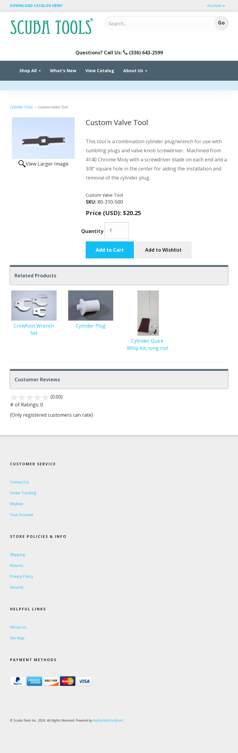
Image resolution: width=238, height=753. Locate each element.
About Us (135, 70)
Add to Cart (110, 250)
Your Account (21, 514)
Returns (16, 565)
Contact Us (19, 482)
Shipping (17, 554)
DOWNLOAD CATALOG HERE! (36, 5)
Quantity (92, 231)
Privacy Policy (21, 576)
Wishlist (16, 503)
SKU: (92, 202)
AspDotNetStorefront (108, 720)
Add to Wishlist (163, 250)
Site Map (17, 638)
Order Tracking (23, 493)
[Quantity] (116, 230)
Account (216, 5)
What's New (63, 70)
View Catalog (99, 70)
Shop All (30, 70)
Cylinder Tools (21, 107)
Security (16, 587)
